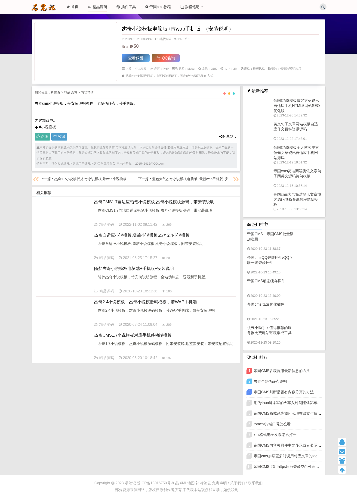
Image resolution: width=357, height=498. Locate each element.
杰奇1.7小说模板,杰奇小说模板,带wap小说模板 (90, 179)
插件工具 (126, 7)
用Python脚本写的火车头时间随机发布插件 (289, 403)
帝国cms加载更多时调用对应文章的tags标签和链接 (296, 456)
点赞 (42, 136)
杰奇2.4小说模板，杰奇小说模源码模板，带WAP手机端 (145, 302)
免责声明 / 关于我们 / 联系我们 (237, 483)
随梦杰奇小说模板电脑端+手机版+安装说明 (134, 268)
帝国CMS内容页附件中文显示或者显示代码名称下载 (297, 445)
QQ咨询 (166, 58)
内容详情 (87, 92)
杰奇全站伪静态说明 (270, 381)
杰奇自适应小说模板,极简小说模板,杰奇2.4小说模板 (142, 235)
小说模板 (141, 68)
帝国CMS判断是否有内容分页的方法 (284, 392)
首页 (72, 7)
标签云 (203, 483)
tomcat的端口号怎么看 (272, 424)
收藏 (61, 136)
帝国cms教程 (158, 7)
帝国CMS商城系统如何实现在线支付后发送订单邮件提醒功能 (304, 413)
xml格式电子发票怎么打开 (275, 435)
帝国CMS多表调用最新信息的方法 (282, 371)
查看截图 (135, 58)
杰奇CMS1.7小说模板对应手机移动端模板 (133, 335)
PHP (166, 68)
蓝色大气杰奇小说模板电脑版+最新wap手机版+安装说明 (195, 179)
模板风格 (259, 68)
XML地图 (185, 483)
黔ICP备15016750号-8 (156, 483)
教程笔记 (191, 7)
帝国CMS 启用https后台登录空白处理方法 (288, 467)
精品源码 (97, 7)
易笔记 (130, 483)
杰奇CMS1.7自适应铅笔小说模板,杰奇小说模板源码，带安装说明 (154, 202)
